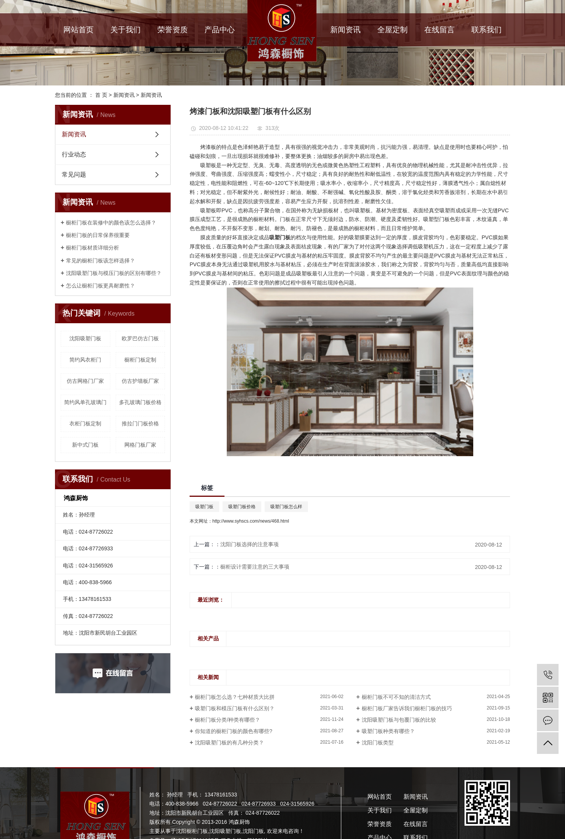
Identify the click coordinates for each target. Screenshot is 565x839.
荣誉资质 (172, 29)
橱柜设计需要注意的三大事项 (254, 567)
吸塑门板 (204, 506)
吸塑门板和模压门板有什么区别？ (235, 708)
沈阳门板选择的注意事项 (249, 544)
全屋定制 (392, 29)
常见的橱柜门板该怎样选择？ (100, 261)
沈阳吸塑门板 (85, 338)
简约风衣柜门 (85, 360)
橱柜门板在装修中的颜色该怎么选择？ (111, 223)
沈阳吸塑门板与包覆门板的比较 (399, 720)
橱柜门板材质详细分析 (92, 248)
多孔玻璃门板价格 (140, 402)
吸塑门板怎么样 (286, 506)
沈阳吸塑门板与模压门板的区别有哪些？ (114, 273)
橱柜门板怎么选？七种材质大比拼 (235, 697)
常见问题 (74, 174)
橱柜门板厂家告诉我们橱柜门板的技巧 (407, 708)
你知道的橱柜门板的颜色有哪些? (233, 731)
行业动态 (74, 154)
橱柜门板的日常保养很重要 (98, 235)
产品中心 (219, 29)
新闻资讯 (345, 29)
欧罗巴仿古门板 (140, 338)
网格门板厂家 (140, 445)
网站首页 (78, 29)
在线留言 (439, 29)
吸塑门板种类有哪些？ (388, 731)
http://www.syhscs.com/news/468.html (250, 521)
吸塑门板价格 (242, 506)
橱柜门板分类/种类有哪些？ (227, 720)
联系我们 (486, 29)
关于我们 (125, 29)
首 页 (101, 95)
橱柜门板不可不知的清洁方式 (396, 697)
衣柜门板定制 (85, 423)
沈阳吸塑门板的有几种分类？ (229, 742)
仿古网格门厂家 (85, 381)
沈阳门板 (253, 831)
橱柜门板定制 (140, 360)
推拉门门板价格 (140, 423)
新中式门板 (85, 445)
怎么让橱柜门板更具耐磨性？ (100, 286)
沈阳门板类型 (378, 742)
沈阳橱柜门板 (192, 831)
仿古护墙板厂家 (140, 381)
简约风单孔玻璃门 (85, 402)
